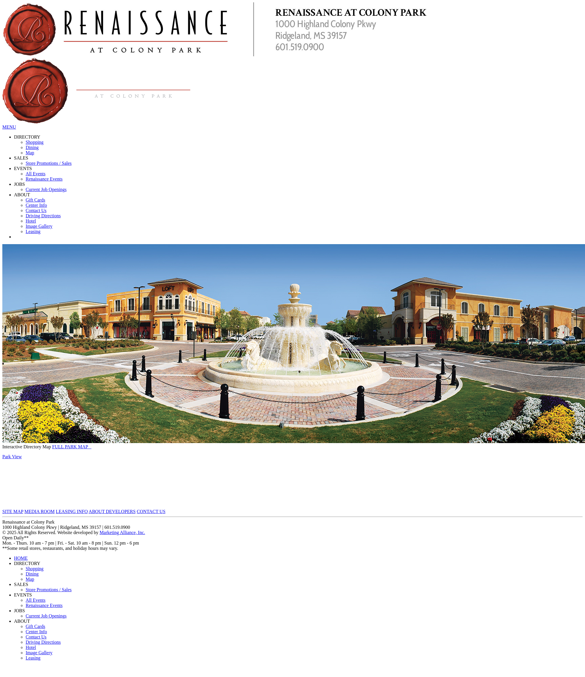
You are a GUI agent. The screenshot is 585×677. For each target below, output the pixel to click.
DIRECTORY (27, 136)
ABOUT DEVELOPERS (112, 511)
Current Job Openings (46, 189)
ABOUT (22, 194)
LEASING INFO (72, 511)
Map (30, 152)
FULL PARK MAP (71, 446)
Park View (12, 456)
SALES (21, 157)
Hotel (31, 220)
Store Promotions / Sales (49, 163)
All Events (35, 173)
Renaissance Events (44, 178)
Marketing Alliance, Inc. (122, 532)
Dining (32, 147)
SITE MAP (12, 511)
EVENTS (23, 168)
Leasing (33, 231)
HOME (21, 558)
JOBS (19, 184)
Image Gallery (39, 226)
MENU (9, 127)
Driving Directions (43, 215)
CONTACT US (151, 511)
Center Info (36, 205)
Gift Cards (35, 199)
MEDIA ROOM (39, 511)
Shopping (34, 142)
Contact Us (36, 210)
